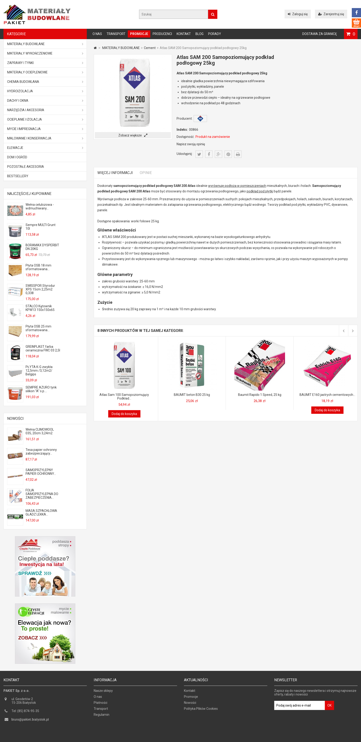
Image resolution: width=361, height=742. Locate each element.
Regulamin (101, 716)
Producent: (184, 118)
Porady (214, 34)
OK (329, 707)
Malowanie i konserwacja (45, 138)
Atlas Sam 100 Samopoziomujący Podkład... (124, 396)
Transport (116, 34)
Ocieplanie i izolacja (45, 119)
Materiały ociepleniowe (45, 72)
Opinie (146, 173)
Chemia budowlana (45, 82)
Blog (199, 34)
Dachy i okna (45, 100)
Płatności (100, 704)
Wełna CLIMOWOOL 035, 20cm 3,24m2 (40, 431)
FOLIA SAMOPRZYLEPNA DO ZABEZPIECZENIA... (42, 493)
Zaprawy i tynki (45, 63)
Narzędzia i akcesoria (45, 110)
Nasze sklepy (103, 692)
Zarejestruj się (331, 14)
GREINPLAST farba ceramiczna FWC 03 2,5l (43, 348)
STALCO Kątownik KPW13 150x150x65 (40, 308)
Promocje (139, 34)
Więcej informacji (115, 173)
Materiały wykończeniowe (45, 53)
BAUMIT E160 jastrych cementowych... (327, 395)
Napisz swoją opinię (191, 144)
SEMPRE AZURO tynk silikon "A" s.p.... (41, 389)
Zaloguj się (298, 14)
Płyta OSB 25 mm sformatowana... (38, 328)
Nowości (15, 418)
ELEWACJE (45, 148)
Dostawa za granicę (319, 34)
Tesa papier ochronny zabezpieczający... (41, 451)
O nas (97, 34)
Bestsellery (17, 176)
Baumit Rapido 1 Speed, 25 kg (259, 395)
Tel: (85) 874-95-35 (25, 712)
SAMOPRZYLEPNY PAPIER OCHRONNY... (41, 471)
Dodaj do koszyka (124, 414)
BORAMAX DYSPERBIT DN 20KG (42, 247)
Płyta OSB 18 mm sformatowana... (38, 267)
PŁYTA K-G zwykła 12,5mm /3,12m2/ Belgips (39, 370)
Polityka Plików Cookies (201, 710)
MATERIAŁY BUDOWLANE (45, 44)
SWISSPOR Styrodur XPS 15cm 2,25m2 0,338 (40, 289)
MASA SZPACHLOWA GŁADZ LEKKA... (41, 512)
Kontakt (184, 34)
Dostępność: (185, 137)
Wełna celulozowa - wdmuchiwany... (40, 206)
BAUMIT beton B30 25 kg (192, 395)
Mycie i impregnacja (45, 129)
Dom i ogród (17, 157)
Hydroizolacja (45, 91)
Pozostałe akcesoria (25, 166)
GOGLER (194, 738)
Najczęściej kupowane (29, 193)
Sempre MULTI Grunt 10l (40, 226)
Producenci (162, 34)
